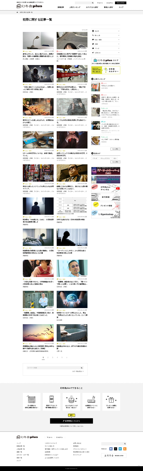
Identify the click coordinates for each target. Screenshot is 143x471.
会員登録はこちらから (71, 421)
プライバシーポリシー (80, 449)
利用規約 (76, 446)
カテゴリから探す (92, 7)
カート (100, 3)
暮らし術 (97, 35)
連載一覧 (19, 452)
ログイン (110, 3)
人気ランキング (74, 7)
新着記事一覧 (21, 446)
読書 (96, 44)
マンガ (97, 48)
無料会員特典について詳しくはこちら (71, 426)
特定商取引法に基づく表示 (81, 452)
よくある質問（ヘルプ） (52, 458)
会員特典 (47, 452)
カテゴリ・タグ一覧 (23, 455)
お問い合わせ (77, 443)
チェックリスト (105, 158)
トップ (19, 443)
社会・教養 (98, 39)
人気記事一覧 (21, 449)
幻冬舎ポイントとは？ (51, 455)
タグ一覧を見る (77, 371)
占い (115, 158)
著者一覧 (19, 458)
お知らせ (97, 52)
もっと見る (115, 149)
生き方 (97, 31)
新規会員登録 (120, 3)
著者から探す (108, 7)
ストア (121, 7)
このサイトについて (51, 443)
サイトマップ (77, 455)
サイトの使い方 (49, 446)
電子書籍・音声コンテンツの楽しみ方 (56, 449)
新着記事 (61, 7)
